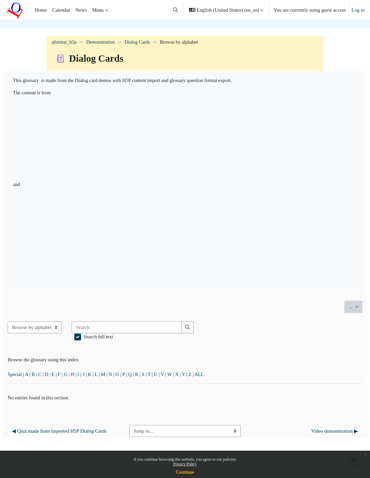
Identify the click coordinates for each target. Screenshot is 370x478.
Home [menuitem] (41, 10)
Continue (185, 472)
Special (31, 376)
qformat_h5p (64, 42)
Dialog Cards (140, 42)
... (339, 307)
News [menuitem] (81, 10)
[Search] (143, 329)
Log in (358, 10)
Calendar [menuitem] (61, 10)
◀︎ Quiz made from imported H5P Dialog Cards (74, 437)
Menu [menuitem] (98, 10)
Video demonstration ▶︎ (318, 437)
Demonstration (102, 42)
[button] (175, 10)
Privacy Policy (185, 464)
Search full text (115, 338)
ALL (221, 376)
